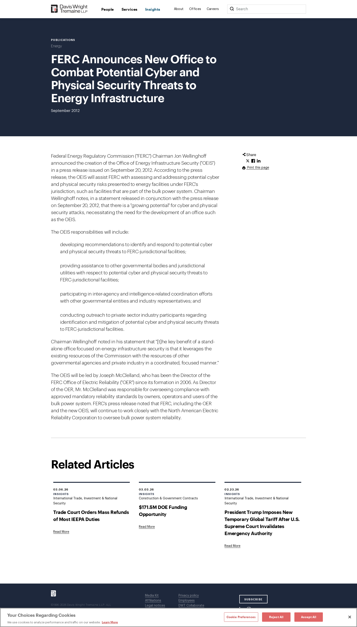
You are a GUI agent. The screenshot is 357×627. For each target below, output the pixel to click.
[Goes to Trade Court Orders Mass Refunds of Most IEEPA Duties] (61, 531)
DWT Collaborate (191, 605)
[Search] (232, 9)
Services (130, 9)
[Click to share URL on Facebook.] (253, 161)
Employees (186, 600)
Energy (56, 46)
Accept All (308, 617)
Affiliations (153, 600)
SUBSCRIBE (253, 599)
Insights (152, 9)
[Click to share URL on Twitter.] (248, 161)
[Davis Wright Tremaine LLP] (69, 9)
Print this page (257, 167)
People (107, 9)
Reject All (276, 617)
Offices (195, 9)
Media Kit (152, 595)
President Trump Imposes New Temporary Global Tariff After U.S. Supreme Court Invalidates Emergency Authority (261, 522)
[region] (178, 617)
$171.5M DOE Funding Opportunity (163, 510)
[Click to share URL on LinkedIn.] (258, 161)
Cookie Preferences (241, 617)
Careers (213, 9)
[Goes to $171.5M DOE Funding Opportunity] (147, 526)
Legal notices (155, 605)
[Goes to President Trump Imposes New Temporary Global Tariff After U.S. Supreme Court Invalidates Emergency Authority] (232, 546)
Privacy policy (188, 595)
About (179, 9)
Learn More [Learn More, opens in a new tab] (110, 622)
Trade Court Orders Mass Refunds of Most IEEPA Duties (91, 515)
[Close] (350, 617)
